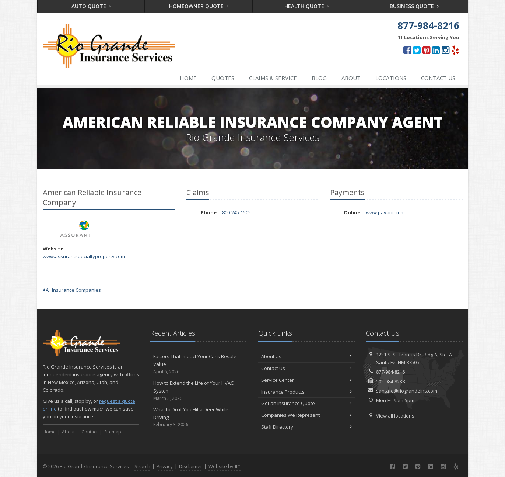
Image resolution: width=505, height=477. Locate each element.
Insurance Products (306, 391)
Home (188, 78)
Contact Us (438, 78)
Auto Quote (91, 6)
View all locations (395, 415)
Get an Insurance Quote (306, 403)
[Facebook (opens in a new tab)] (407, 50)
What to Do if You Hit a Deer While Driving (198, 417)
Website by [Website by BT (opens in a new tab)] (224, 466)
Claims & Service (273, 78)
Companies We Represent (306, 415)
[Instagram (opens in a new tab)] (445, 50)
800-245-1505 (236, 212)
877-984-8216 (390, 372)
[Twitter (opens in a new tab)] (417, 50)
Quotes (222, 78)
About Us (306, 356)
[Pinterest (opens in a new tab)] (426, 50)
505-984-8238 (390, 381)
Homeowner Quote (198, 6)
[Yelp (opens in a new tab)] (455, 50)
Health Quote (306, 6)
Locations (390, 78)
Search (142, 466)
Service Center (306, 380)
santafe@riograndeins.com (406, 390)
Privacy (165, 466)
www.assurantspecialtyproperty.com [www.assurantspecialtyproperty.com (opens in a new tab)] (84, 256)
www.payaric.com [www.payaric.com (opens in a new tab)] (385, 212)
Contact (89, 432)
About (351, 78)
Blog (319, 78)
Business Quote (414, 6)
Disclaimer (190, 466)
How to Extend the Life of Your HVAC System (198, 391)
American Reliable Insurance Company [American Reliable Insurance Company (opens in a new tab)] (76, 229)
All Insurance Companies (72, 290)
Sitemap (112, 432)
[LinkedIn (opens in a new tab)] (436, 50)
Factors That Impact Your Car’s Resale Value (198, 364)
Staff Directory (306, 427)
